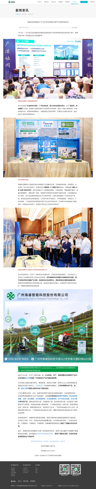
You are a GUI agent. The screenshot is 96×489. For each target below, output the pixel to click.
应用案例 (32, 481)
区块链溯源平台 (25, 469)
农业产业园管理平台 (25, 472)
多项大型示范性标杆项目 (44, 434)
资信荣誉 (36, 469)
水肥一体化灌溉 (28, 399)
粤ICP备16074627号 (33, 485)
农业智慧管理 (51, 399)
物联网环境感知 (62, 396)
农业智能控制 (40, 399)
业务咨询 (36, 472)
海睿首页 (18, 14)
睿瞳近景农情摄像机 (13, 472)
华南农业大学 (40, 385)
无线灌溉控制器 (13, 475)
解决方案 (27, 378)
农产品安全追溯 (63, 399)
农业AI (20, 481)
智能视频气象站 (13, 469)
